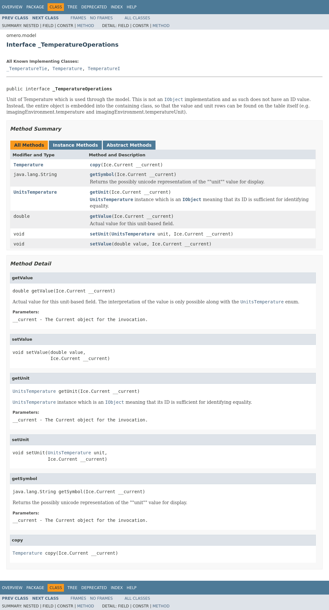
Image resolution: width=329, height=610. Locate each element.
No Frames (101, 18)
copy (95, 164)
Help (132, 7)
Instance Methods (75, 145)
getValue (100, 216)
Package (35, 7)
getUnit (99, 192)
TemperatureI (104, 68)
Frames (78, 18)
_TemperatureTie (26, 68)
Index (117, 7)
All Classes (137, 18)
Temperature (67, 68)
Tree (72, 7)
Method (85, 25)
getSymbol (102, 174)
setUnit (99, 233)
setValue (100, 243)
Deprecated (94, 7)
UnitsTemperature (35, 192)
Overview (12, 7)
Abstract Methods (129, 145)
